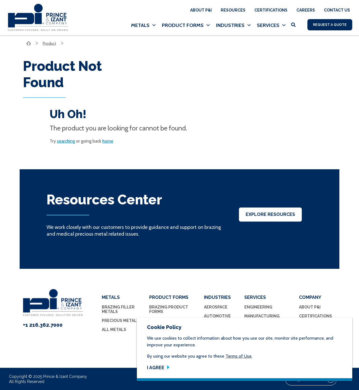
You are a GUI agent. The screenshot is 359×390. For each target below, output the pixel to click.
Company (310, 297)
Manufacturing (262, 316)
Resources (233, 10)
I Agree (155, 367)
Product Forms (183, 25)
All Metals (114, 329)
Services (268, 25)
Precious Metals (120, 320)
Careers (305, 10)
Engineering (258, 307)
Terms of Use (238, 356)
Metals (140, 25)
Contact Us (337, 10)
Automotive (217, 316)
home (107, 141)
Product (49, 43)
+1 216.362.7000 (43, 325)
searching (66, 141)
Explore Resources (270, 214)
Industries (230, 25)
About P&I (201, 10)
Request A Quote (330, 25)
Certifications (270, 10)
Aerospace (215, 307)
